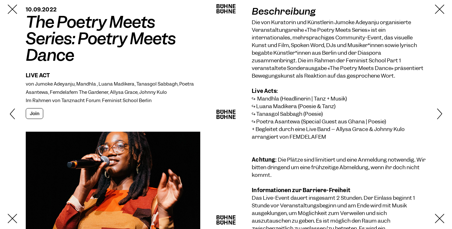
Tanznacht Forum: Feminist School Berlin (106, 100)
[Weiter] (429, 114)
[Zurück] (22, 114)
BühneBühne (226, 9)
